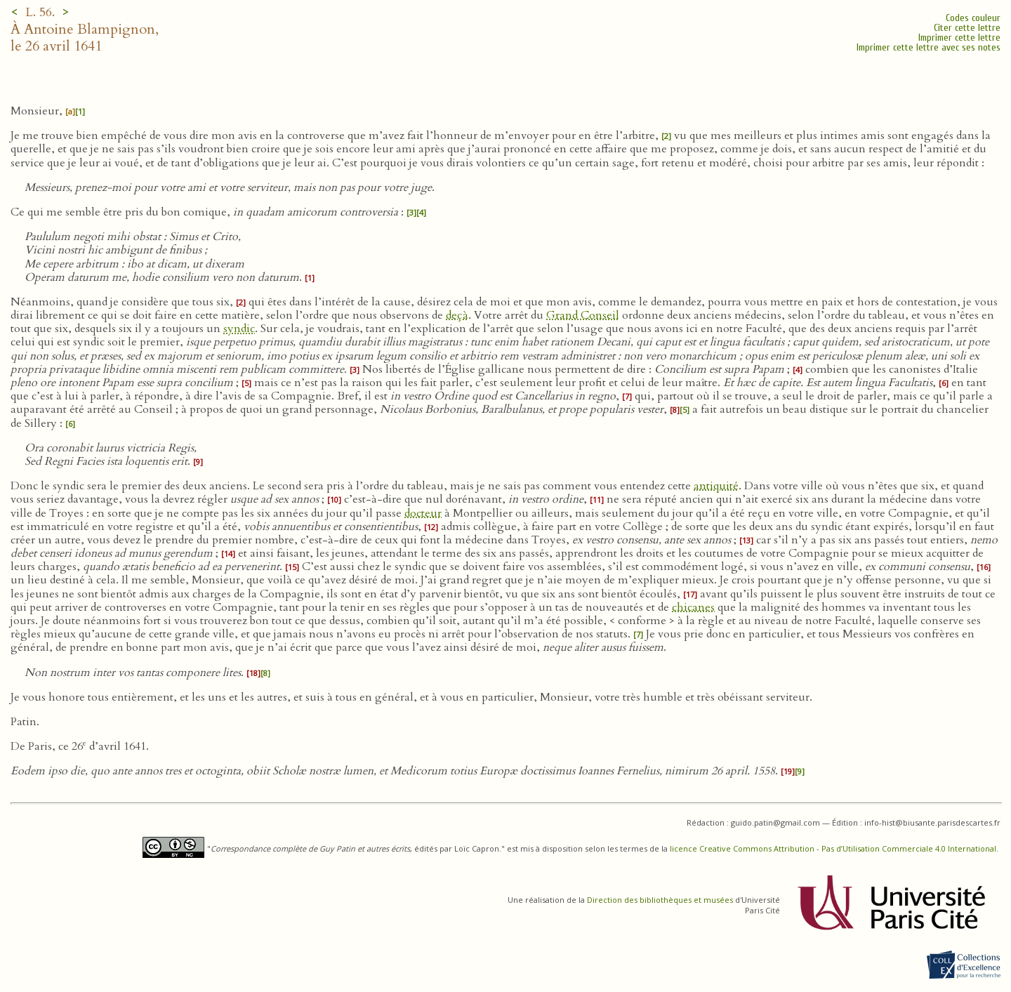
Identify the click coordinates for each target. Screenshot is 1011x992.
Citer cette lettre (967, 28)
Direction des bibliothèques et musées (660, 899)
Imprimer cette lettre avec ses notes (928, 47)
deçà (457, 315)
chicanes (693, 607)
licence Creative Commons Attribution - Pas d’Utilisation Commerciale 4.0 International (833, 848)
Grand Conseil (582, 315)
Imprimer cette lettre (959, 38)
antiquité (716, 486)
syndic (239, 328)
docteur (423, 513)
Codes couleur (973, 18)
